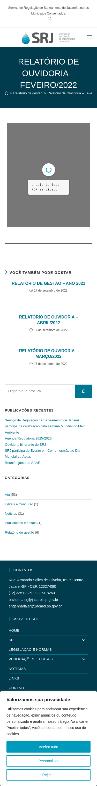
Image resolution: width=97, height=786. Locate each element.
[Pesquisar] (83, 391)
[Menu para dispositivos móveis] (89, 37)
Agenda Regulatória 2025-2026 (28, 438)
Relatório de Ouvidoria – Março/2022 (48, 354)
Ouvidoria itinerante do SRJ (25, 445)
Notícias (11, 513)
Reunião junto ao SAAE (22, 463)
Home (14, 630)
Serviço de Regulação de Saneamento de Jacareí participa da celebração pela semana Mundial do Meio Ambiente (45, 426)
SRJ (48, 640)
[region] (48, 738)
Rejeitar (48, 775)
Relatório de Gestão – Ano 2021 (48, 283)
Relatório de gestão (19, 532)
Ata (7, 495)
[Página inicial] (6, 93)
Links (14, 678)
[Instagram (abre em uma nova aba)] (48, 18)
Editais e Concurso (19, 504)
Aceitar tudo (48, 747)
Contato (17, 688)
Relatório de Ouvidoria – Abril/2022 (48, 320)
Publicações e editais (20, 523)
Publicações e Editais (48, 659)
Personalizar (49, 761)
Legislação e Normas (30, 650)
